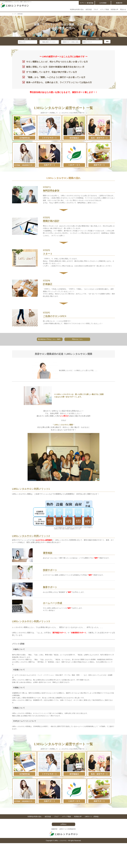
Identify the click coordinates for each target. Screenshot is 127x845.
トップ (14, 14)
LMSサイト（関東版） (92, 816)
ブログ (96, 9)
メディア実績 (104, 9)
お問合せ (63, 824)
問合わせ (123, 9)
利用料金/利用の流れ (77, 9)
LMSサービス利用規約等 (67, 829)
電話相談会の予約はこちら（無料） (50, 339)
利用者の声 (114, 9)
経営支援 (89, 9)
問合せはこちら (77, 339)
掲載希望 (54, 829)
